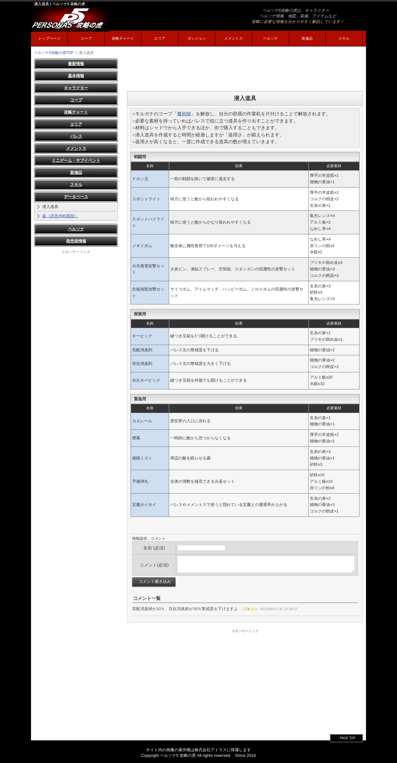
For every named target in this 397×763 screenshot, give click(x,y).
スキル (344, 38)
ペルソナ (270, 38)
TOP (54, 53)
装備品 (307, 38)
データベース (76, 196)
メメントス (233, 38)
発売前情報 (76, 241)
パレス (76, 136)
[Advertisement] (245, 73)
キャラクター (76, 88)
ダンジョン (196, 38)
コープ (86, 38)
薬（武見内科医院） (60, 216)
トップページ (49, 38)
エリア (159, 38)
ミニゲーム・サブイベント (76, 160)
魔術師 (184, 113)
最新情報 (76, 63)
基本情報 (76, 75)
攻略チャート (123, 38)
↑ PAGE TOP (346, 738)
